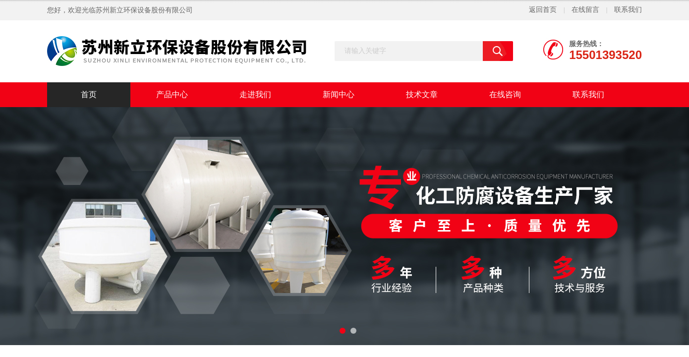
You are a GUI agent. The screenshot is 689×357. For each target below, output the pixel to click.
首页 (89, 94)
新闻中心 (338, 94)
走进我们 (255, 94)
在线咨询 (505, 94)
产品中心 (172, 94)
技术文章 (422, 94)
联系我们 (628, 9)
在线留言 (585, 9)
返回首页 (543, 9)
